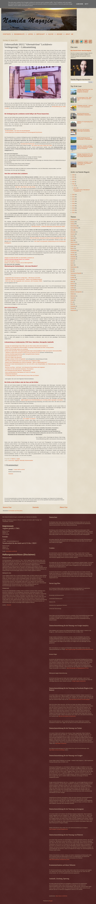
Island (72, 260)
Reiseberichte (19, 34)
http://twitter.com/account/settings (57, 749)
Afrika (72, 230)
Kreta (72, 269)
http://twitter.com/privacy (60, 743)
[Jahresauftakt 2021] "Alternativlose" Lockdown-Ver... (81, 190)
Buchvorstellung (74, 227)
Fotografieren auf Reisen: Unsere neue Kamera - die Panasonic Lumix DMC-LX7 (85, 163)
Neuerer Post (7, 507)
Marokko (73, 254)
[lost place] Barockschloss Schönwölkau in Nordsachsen (84, 114)
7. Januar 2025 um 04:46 (19, 469)
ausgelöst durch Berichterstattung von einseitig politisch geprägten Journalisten (42, 400)
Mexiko (72, 248)
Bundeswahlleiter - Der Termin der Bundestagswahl (17, 130)
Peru (72, 302)
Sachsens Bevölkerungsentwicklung (14, 354)
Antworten (10, 473)
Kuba (72, 263)
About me (69, 34)
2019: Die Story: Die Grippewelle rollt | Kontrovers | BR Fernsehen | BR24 (23, 281)
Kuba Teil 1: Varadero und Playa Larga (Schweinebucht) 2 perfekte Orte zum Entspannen (85, 147)
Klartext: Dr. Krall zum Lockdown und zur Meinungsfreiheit (19, 262)
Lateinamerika (74, 244)
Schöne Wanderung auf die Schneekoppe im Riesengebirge (84, 138)
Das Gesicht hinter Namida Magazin (81, 50)
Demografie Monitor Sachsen (32, 354)
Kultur (50, 34)
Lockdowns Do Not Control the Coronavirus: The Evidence (19, 369)
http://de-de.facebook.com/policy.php (67, 716)
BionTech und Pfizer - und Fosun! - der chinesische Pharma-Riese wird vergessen (25, 367)
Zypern (72, 265)
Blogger (51, 900)
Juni (74, 185)
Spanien (72, 238)
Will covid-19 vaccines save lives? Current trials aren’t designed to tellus (22, 360)
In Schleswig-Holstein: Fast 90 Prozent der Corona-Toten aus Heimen (22, 375)
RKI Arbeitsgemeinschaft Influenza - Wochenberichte (18, 370)
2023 (73, 179)
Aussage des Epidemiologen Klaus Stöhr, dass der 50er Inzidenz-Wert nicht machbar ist (26, 345)
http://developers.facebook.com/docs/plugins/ (79, 699)
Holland (72, 293)
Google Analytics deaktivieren (79, 681)
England (72, 285)
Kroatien (72, 277)
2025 (73, 177)
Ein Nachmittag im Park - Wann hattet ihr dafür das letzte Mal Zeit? (84, 99)
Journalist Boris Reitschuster (27, 143)
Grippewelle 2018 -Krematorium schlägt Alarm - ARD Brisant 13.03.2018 (22, 277)
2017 (73, 201)
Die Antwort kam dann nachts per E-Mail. (42, 145)
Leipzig (30, 34)
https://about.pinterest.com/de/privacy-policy (59, 859)
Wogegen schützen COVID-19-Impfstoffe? (15, 359)
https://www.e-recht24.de (61, 896)
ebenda (33, 372)
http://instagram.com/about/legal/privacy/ (58, 829)
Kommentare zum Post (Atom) (15, 510)
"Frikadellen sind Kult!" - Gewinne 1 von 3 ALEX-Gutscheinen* (85, 106)
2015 (73, 205)
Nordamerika (74, 250)
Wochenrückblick (29, 460)
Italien (72, 281)
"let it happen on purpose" (29, 418)
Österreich (73, 279)
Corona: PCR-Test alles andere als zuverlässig (16, 349)
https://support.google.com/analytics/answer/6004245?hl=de (79, 649)
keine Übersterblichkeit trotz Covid (13, 355)
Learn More (79, 4)
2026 (73, 174)
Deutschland (73, 225)
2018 (73, 199)
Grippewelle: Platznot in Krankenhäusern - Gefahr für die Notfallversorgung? (23, 279)
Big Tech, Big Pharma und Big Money (25, 187)
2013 (73, 210)
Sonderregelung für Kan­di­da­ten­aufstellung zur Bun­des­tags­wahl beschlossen (23, 132)
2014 (73, 208)
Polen (72, 304)
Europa (72, 221)
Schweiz (72, 308)
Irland (72, 240)
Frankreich (73, 258)
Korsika (72, 275)
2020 (73, 194)
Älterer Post (63, 507)
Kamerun (73, 283)
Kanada (72, 298)
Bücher (59, 34)
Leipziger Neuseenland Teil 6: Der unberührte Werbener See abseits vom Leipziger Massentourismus (85, 155)
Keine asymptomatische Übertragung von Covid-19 (17, 372)
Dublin (72, 246)
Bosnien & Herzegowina (76, 291)
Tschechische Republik (76, 273)
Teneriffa (73, 289)
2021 (73, 183)
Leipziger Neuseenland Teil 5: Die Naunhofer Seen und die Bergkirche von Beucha (85, 91)
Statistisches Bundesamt (11, 373)
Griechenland (74, 267)
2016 (73, 203)
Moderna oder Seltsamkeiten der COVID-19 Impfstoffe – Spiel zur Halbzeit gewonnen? (26, 362)
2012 (73, 212)
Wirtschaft (40, 34)
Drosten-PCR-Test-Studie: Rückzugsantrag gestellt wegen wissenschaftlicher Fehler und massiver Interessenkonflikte (33, 350)
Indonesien (73, 296)
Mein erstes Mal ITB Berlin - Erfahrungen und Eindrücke (83, 130)
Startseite (7, 34)
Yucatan (72, 252)
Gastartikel (73, 256)
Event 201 (7, 365)
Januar (75, 187)
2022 (73, 181)
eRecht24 (9, 605)
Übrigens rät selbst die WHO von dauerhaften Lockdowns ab (19, 257)
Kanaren (73, 234)
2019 (73, 196)
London (72, 287)
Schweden (73, 306)
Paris (72, 271)
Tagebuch (17, 460)
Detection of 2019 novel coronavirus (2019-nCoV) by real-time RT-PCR (22, 352)
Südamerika (73, 310)
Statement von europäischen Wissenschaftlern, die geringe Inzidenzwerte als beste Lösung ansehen (29, 347)
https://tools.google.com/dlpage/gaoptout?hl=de (77, 668)
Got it (86, 4)
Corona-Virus (11, 460)
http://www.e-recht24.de (11, 551)
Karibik (72, 300)
